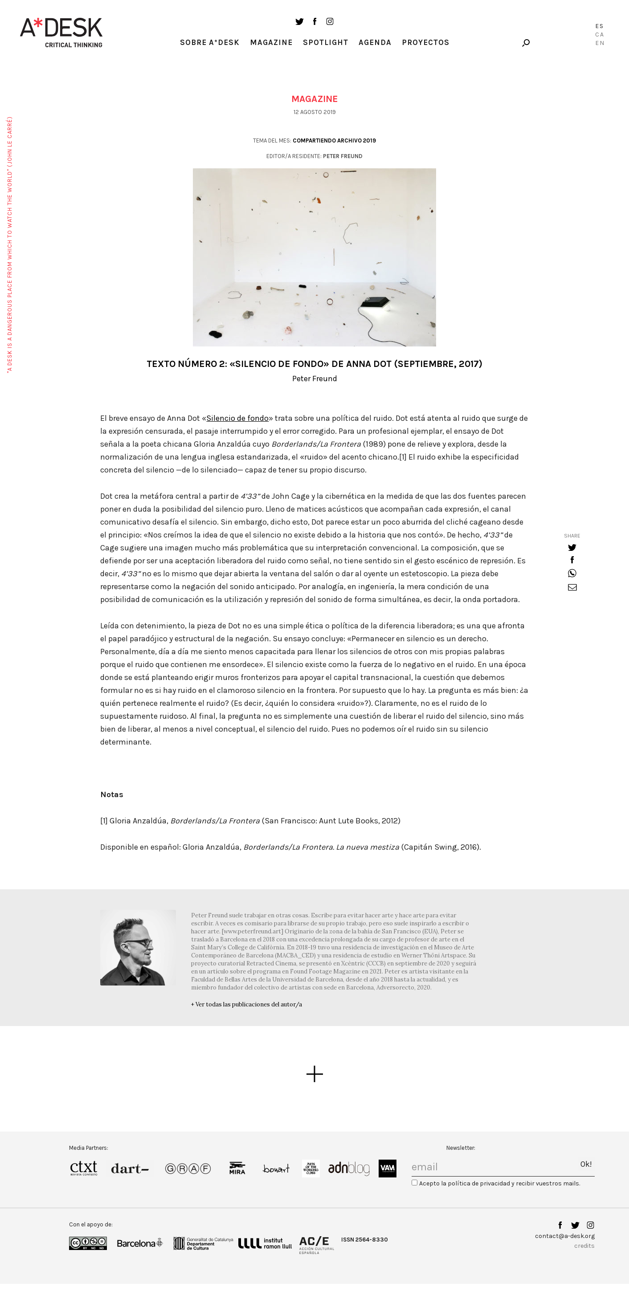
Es (599, 26)
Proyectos (425, 42)
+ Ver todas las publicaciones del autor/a (246, 1004)
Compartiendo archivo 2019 (334, 140)
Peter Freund (314, 378)
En (600, 43)
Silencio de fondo (237, 418)
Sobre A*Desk (210, 42)
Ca (599, 34)
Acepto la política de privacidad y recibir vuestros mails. (499, 1183)
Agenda (375, 42)
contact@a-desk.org (565, 1236)
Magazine (271, 42)
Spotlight (325, 42)
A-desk (61, 32)
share (572, 536)
